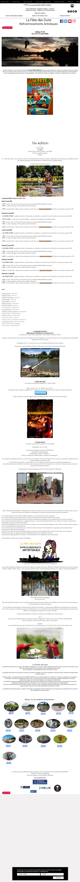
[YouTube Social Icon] (70, 21)
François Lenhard (7, 305)
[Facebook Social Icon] (61, 21)
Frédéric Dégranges (7, 297)
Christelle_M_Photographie (10, 311)
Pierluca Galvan (6, 293)
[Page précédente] (7, 27)
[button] (40, 51)
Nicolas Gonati (6, 295)
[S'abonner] (58, 877)
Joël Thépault (6, 299)
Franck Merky (6, 301)
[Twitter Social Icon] (65, 21)
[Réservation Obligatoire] (40, 392)
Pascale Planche (6, 309)
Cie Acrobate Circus (7, 321)
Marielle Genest (6, 303)
